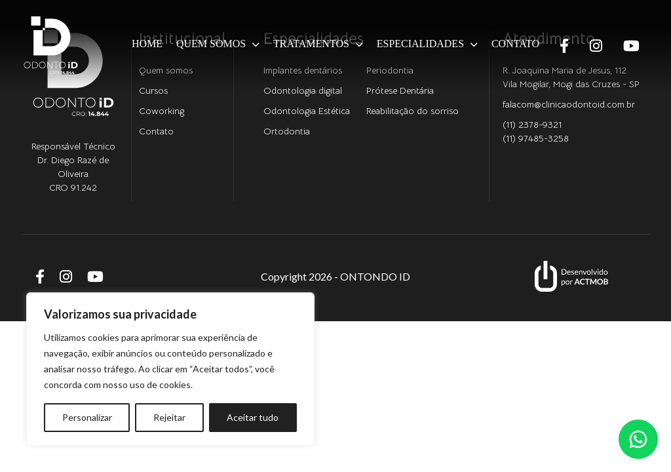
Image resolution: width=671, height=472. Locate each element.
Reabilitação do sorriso (412, 111)
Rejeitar (169, 417)
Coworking (161, 111)
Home (147, 43)
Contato (515, 43)
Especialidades (420, 43)
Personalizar (87, 417)
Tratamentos (311, 43)
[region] (170, 369)
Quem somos (211, 43)
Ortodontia (286, 131)
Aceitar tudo (252, 417)
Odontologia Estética (306, 111)
